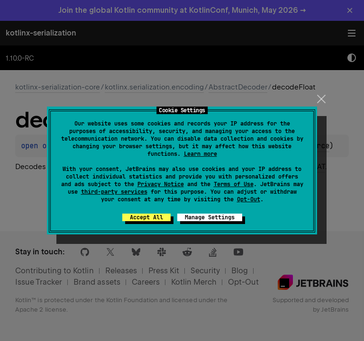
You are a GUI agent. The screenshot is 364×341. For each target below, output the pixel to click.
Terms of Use (234, 184)
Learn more (200, 154)
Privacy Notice (160, 184)
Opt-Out (248, 199)
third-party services (114, 192)
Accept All (146, 217)
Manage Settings (210, 217)
